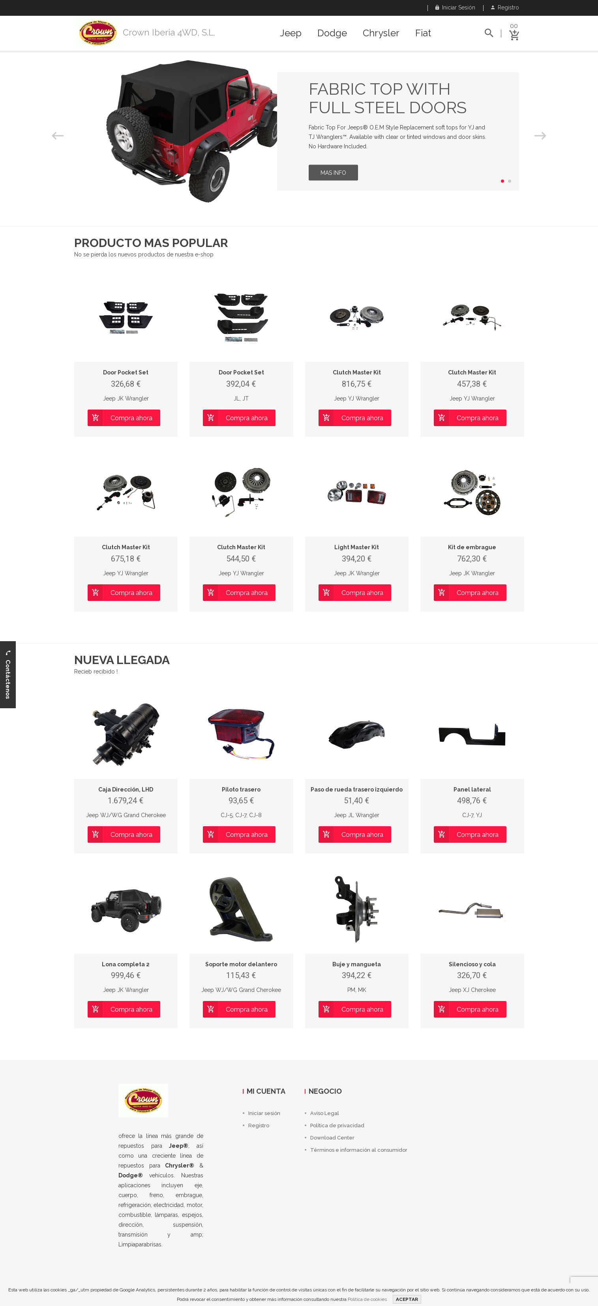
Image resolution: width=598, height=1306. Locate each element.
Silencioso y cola (472, 964)
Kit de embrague (472, 547)
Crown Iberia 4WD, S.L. (169, 32)
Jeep (291, 33)
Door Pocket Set (125, 372)
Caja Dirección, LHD (125, 789)
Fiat (423, 33)
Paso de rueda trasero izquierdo (357, 789)
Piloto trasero (241, 789)
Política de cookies (367, 1299)
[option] (299, 131)
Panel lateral (472, 789)
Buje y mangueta (356, 964)
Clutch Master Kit (357, 372)
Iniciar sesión (455, 7)
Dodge (332, 33)
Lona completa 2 (126, 964)
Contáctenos (7, 675)
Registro (505, 7)
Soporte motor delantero (241, 964)
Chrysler (381, 33)
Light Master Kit (356, 547)
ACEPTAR (407, 1299)
